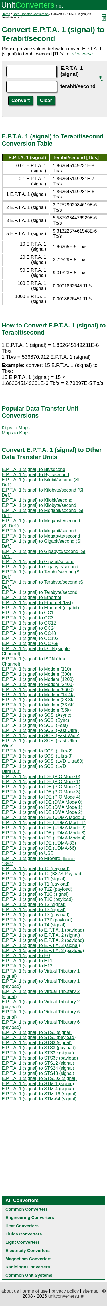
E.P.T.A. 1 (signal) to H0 (26, 955)
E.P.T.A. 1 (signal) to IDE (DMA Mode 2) (42, 812)
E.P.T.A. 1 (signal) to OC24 (29, 628)
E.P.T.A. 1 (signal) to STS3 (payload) (39, 1047)
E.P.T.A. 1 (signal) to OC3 (27, 617)
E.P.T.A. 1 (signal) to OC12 (29, 623)
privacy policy (65, 1291)
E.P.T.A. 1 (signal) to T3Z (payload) (37, 919)
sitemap (90, 1291)
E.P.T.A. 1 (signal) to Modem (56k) (36, 710)
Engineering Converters (29, 1217)
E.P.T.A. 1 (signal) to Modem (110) (36, 669)
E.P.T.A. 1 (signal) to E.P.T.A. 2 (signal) (41, 935)
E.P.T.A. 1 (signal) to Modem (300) (36, 674)
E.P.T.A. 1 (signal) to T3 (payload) (36, 914)
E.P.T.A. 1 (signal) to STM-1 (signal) (38, 1083)
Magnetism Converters (28, 1258)
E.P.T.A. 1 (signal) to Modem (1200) (38, 679)
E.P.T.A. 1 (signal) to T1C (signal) (35, 894)
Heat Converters (22, 1225)
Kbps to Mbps (16, 427)
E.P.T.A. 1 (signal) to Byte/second (35, 474)
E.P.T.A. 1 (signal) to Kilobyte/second (39, 505)
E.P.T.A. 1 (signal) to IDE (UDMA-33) (39, 843)
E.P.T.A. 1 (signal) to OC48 (29, 633)
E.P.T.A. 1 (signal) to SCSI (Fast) (35, 725)
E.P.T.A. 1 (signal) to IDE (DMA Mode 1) (42, 807)
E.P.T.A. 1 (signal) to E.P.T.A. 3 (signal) (41, 945)
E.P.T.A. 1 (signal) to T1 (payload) (36, 884)
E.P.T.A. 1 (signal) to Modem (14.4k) (38, 694)
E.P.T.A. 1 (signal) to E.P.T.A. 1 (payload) (43, 930)
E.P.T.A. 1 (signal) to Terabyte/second (39, 592)
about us (10, 1291)
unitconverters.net (66, 1296)
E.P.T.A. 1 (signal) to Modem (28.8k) (38, 699)
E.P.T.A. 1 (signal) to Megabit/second (39, 530)
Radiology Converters (27, 1266)
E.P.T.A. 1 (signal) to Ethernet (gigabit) (40, 607)
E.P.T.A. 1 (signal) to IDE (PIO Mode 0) (41, 776)
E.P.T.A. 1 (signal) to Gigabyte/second (40, 566)
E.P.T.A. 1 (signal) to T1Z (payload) (37, 889)
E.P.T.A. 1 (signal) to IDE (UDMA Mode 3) (44, 832)
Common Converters (26, 1209)
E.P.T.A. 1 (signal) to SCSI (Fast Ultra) (40, 730)
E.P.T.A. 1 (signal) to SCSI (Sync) (35, 720)
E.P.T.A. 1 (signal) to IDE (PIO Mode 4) (41, 797)
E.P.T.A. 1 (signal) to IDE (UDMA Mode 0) (44, 817)
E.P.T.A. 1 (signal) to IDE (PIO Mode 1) (41, 781)
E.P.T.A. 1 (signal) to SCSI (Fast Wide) (41, 735)
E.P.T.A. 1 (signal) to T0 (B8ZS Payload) (42, 873)
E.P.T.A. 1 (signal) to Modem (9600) (38, 689)
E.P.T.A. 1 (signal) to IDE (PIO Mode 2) (41, 786)
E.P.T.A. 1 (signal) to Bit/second (33, 469)
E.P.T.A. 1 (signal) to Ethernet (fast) (37, 602)
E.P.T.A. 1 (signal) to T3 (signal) (34, 909)
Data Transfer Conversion (31, 14)
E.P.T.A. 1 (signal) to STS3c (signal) (38, 1052)
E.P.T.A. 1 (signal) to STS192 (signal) (39, 1078)
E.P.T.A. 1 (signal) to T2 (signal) (34, 904)
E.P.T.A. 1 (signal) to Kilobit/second (37, 500)
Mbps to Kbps (16, 432)
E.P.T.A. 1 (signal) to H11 (27, 960)
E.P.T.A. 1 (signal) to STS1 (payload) (39, 1037)
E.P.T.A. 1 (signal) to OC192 (30, 638)
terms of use (35, 1291)
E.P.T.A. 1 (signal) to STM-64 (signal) (39, 1098)
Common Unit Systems (28, 1275)
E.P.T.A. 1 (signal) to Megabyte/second (41, 536)
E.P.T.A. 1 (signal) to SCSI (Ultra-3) (37, 756)
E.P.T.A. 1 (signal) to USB (27, 853)
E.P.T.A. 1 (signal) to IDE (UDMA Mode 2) (44, 827)
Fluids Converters (23, 1234)
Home (6, 14)
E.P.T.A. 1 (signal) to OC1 (27, 612)
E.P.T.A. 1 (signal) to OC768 (30, 643)
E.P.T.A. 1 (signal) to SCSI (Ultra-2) (37, 751)
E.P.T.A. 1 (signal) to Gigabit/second (38, 561)
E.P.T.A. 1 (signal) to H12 (27, 965)
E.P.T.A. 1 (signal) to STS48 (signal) (38, 1073)
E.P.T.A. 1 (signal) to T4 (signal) (34, 925)
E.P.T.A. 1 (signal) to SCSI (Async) (36, 715)
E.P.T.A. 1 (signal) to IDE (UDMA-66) (39, 848)
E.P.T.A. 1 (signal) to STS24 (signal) (38, 1068)
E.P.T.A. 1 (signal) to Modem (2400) (38, 684)
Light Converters (22, 1242)
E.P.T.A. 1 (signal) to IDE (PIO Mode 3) (41, 791)
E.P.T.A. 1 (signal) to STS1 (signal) (37, 1032)
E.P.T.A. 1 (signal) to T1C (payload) (37, 899)
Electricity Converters (27, 1250)
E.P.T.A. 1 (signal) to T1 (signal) (34, 878)
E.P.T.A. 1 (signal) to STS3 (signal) (37, 1042)
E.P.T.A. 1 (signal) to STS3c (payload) (40, 1058)
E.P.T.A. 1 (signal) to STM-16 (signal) (39, 1093)
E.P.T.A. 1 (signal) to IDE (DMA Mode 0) (42, 802)
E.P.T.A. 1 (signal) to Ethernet (31, 597)
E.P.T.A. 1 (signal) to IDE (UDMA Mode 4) (44, 838)
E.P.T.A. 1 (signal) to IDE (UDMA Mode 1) (44, 822)
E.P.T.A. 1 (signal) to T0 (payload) (36, 868)
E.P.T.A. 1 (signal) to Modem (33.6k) (38, 704)
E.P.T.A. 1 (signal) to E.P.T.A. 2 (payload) (43, 940)
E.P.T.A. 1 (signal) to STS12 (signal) (38, 1063)
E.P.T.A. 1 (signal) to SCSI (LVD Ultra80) (43, 761)
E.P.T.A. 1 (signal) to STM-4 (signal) (38, 1088)
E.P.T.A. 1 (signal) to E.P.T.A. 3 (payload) (43, 950)
